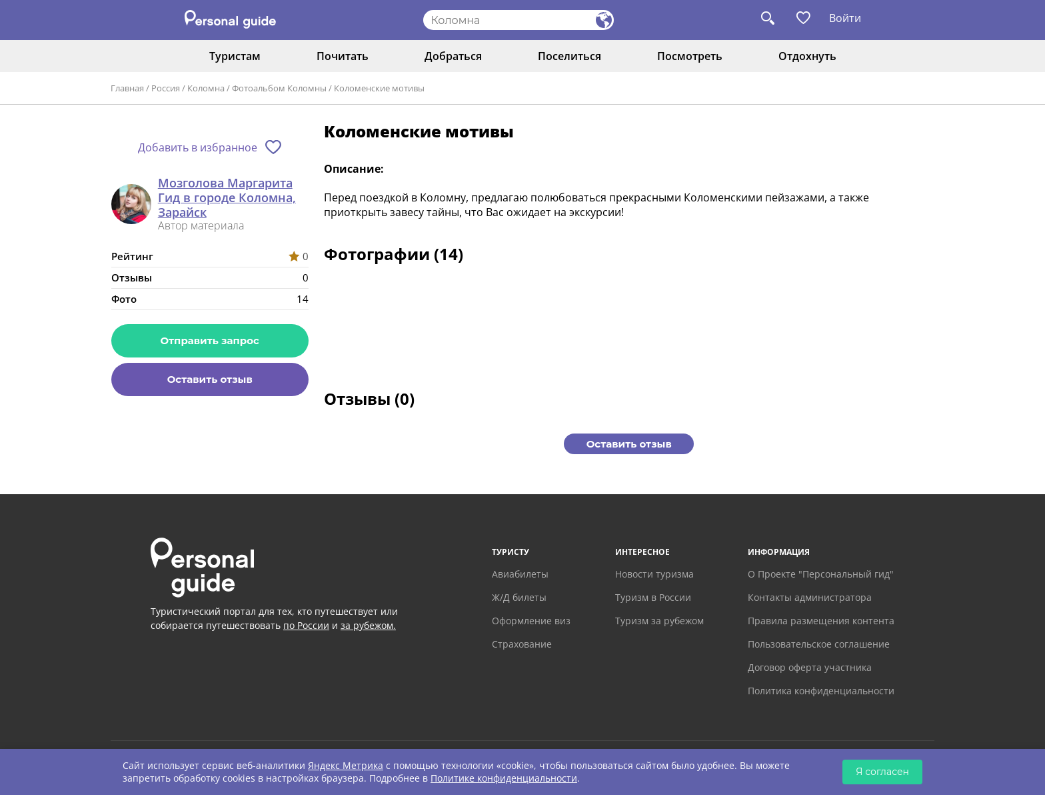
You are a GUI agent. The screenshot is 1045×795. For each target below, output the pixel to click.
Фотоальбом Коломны (279, 88)
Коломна (206, 88)
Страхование (522, 644)
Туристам (235, 56)
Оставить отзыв (210, 379)
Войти (845, 18)
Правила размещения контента (821, 620)
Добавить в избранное (197, 147)
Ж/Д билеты (519, 597)
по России (306, 625)
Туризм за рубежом (659, 620)
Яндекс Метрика (345, 765)
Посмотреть (689, 56)
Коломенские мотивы (379, 88)
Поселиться (569, 56)
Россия (165, 88)
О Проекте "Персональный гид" (821, 574)
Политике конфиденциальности (504, 778)
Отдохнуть (807, 56)
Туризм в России (653, 597)
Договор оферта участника (810, 667)
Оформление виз (531, 620)
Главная (127, 88)
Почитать (343, 56)
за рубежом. (368, 625)
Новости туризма (654, 574)
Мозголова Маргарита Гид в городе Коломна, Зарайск (227, 197)
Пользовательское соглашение (819, 644)
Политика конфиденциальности (821, 690)
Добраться (453, 56)
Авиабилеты (520, 574)
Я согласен (882, 772)
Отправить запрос (210, 340)
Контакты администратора (810, 597)
